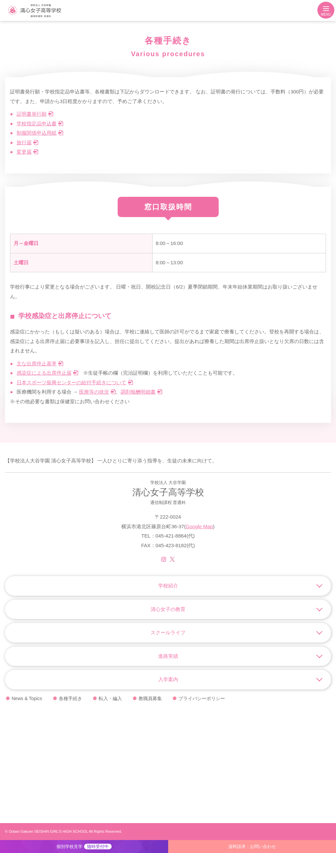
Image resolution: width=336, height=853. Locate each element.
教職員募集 (150, 698)
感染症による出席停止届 (44, 373)
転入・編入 (110, 698)
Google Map (199, 526)
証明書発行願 (32, 114)
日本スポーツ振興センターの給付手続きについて (71, 382)
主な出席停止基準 (36, 363)
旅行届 (24, 142)
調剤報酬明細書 (138, 392)
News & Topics (27, 698)
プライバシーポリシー (201, 698)
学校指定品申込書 (36, 123)
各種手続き (70, 698)
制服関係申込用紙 (36, 133)
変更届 (24, 152)
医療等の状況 (94, 392)
